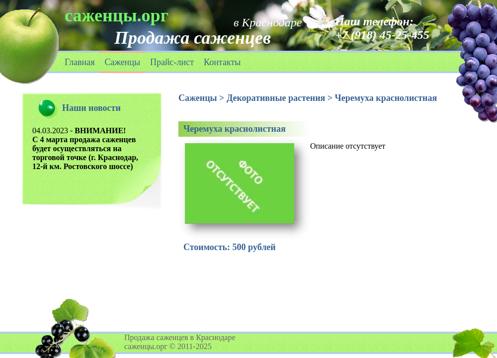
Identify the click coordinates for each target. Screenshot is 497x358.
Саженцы (122, 62)
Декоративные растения (276, 98)
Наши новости (91, 108)
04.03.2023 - (85, 148)
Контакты (222, 62)
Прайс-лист (172, 62)
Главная (79, 62)
